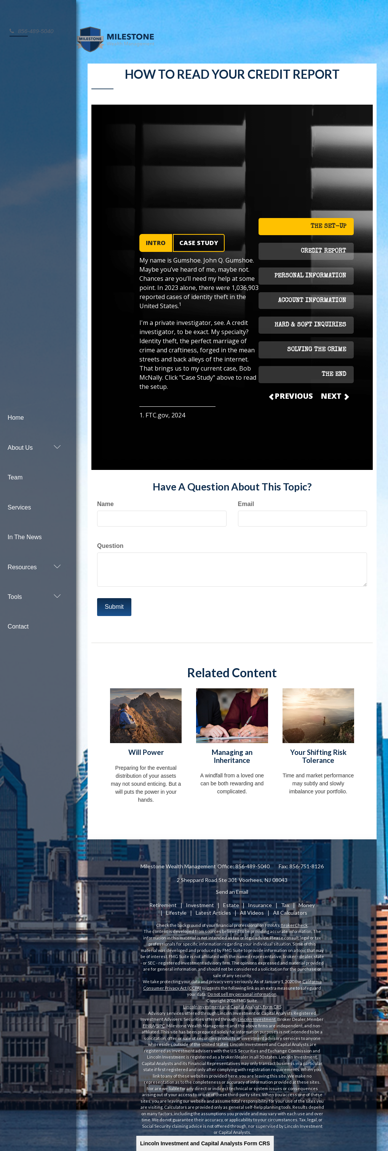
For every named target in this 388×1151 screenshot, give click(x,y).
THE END (334, 371)
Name (105, 500)
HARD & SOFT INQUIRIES (310, 322)
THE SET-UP (328, 223)
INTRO (156, 239)
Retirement (163, 901)
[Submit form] (114, 603)
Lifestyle (176, 909)
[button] (34, 423)
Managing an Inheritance (232, 752)
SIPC (160, 1021)
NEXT (334, 392)
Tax (285, 901)
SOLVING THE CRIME (316, 347)
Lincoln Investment (257, 1015)
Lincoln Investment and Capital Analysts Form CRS (205, 1143)
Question (110, 542)
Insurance (260, 901)
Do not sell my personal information (242, 990)
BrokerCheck (294, 921)
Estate (231, 901)
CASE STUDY (198, 239)
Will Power (146, 748)
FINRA (149, 1021)
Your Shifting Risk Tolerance (318, 752)
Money (307, 901)
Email (246, 500)
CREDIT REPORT (323, 248)
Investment (200, 901)
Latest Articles (213, 909)
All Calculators (290, 909)
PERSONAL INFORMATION (310, 272)
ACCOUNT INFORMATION (312, 297)
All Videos (252, 909)
